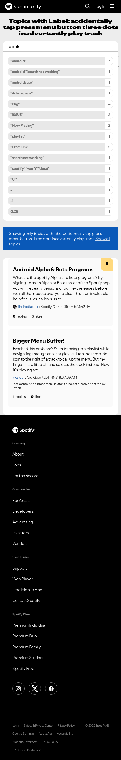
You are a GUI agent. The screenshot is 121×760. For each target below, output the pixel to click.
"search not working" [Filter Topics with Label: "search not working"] (27, 157)
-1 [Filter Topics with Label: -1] (11, 200)
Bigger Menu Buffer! (38, 340)
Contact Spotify (26, 600)
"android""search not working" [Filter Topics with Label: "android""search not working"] (35, 71)
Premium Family (26, 647)
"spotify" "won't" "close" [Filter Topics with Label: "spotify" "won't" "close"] (29, 168)
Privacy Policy (66, 726)
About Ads (46, 734)
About (18, 454)
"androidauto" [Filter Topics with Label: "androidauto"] (21, 82)
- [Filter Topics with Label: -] (11, 190)
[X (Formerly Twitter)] (35, 688)
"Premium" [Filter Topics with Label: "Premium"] (19, 147)
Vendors (20, 543)
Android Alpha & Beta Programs (53, 269)
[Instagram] (18, 688)
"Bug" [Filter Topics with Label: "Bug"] (15, 104)
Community (23, 6)
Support (19, 568)
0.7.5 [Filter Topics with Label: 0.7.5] (14, 211)
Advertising (22, 522)
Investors (20, 532)
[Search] (88, 6)
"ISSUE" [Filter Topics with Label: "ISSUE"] (16, 114)
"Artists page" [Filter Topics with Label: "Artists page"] (21, 93)
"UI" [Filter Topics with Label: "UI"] (13, 179)
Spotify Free (23, 668)
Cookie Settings (23, 734)
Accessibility (65, 734)
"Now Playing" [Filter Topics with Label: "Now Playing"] (22, 125)
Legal (16, 726)
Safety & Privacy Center (39, 726)
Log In (100, 6)
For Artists (21, 500)
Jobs (16, 465)
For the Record (25, 475)
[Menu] (112, 6)
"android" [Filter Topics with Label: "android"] (18, 61)
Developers (23, 511)
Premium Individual (29, 625)
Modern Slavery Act (24, 742)
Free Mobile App (27, 590)
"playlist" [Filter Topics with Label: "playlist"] (17, 136)
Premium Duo (24, 636)
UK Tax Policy (49, 742)
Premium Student (28, 657)
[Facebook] (51, 688)
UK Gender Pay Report (26, 750)
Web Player (22, 579)
